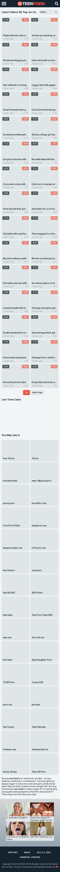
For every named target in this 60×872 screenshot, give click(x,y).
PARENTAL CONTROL (30, 857)
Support (13, 852)
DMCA (27, 852)
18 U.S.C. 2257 (43, 852)
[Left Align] (5, 4)
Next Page (37, 392)
